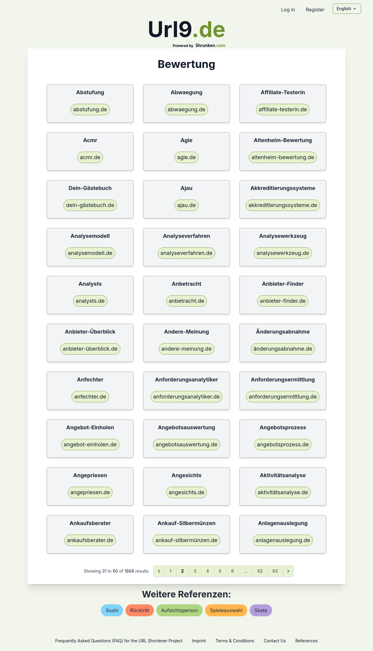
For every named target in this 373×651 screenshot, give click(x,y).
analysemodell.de (90, 253)
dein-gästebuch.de (90, 205)
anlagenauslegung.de (283, 540)
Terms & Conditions (235, 640)
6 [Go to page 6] (232, 571)
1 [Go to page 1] (170, 571)
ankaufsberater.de (90, 540)
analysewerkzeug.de (283, 253)
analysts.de (90, 301)
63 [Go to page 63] (275, 571)
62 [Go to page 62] (260, 571)
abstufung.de (90, 109)
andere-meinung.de (186, 349)
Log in (288, 10)
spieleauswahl (226, 610)
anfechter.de (90, 396)
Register (315, 10)
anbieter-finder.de (283, 301)
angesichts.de (186, 492)
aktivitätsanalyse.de (283, 492)
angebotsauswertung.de (186, 444)
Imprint (199, 640)
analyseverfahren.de (186, 253)
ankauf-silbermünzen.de (186, 540)
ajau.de (186, 205)
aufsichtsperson (179, 610)
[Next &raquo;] (288, 571)
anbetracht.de (186, 301)
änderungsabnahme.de (283, 349)
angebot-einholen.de (90, 444)
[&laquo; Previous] (159, 571)
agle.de (186, 157)
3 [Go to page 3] (195, 571)
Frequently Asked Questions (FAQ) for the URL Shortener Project (118, 640)
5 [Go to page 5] (220, 571)
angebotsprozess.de (283, 444)
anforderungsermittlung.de (283, 396)
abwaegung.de (186, 109)
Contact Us (275, 640)
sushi (112, 610)
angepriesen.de (90, 492)
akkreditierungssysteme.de (282, 205)
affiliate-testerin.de (283, 109)
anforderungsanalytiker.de (186, 396)
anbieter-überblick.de (90, 349)
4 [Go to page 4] (207, 571)
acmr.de (90, 157)
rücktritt (139, 610)
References (306, 640)
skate (260, 610)
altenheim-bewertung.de (282, 157)
